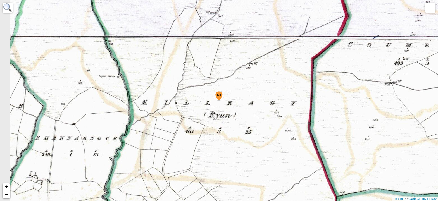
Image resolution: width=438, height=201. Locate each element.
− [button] (6, 194)
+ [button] (6, 187)
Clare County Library (422, 198)
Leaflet (398, 198)
